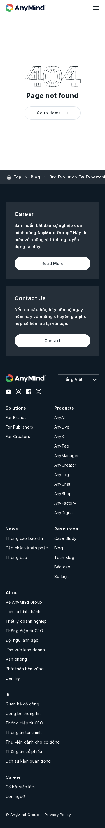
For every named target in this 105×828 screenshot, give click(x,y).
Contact (53, 340)
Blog (35, 177)
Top (17, 177)
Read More (52, 263)
